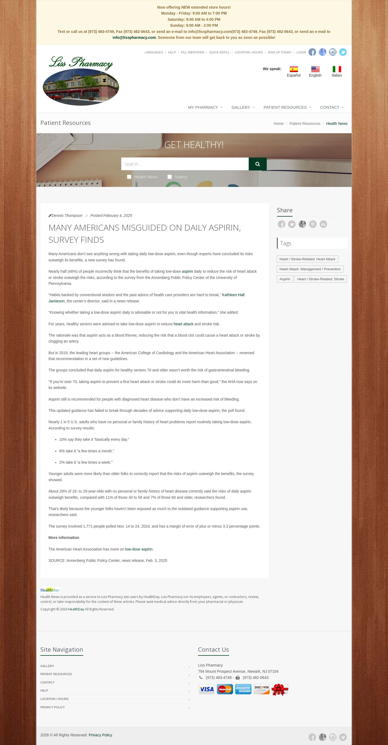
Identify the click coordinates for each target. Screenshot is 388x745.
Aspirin (285, 279)
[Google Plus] (322, 737)
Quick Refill (219, 52)
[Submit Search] (258, 164)
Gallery (241, 107)
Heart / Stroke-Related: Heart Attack (307, 259)
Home (279, 123)
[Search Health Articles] (185, 164)
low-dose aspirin (139, 549)
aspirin (187, 271)
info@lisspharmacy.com (134, 37)
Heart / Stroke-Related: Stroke (320, 279)
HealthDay (76, 609)
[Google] (322, 52)
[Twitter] (343, 52)
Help (172, 52)
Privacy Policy (52, 707)
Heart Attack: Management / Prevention (310, 269)
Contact (330, 107)
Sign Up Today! (280, 52)
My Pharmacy (203, 107)
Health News (142, 176)
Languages (154, 52)
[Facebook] (312, 52)
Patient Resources (285, 107)
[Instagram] (333, 52)
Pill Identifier (192, 52)
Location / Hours (249, 52)
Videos (178, 176)
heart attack (183, 324)
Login (301, 52)
